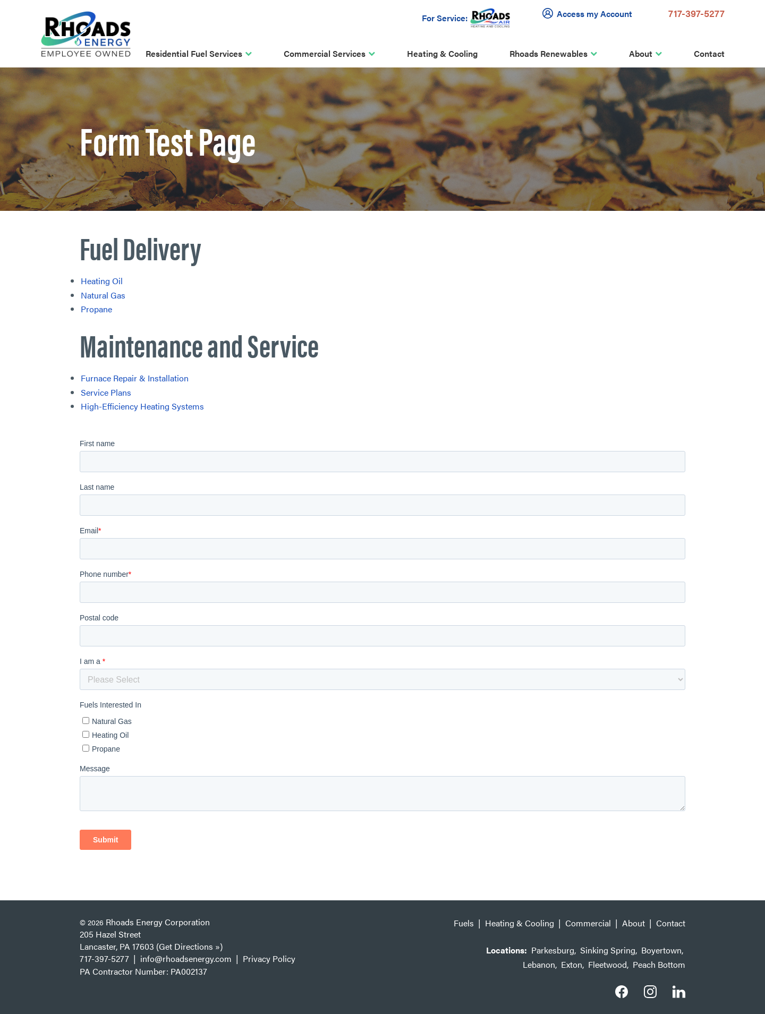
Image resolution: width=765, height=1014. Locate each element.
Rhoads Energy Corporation (158, 922)
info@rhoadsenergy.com (186, 958)
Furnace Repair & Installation (135, 378)
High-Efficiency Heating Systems (142, 406)
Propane (96, 309)
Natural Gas (103, 295)
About (640, 53)
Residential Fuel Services (194, 53)
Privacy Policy (269, 958)
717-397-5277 (696, 13)
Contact (709, 53)
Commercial (588, 923)
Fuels (464, 923)
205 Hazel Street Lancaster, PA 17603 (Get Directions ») (151, 940)
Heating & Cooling (442, 53)
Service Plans (106, 392)
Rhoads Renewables (548, 53)
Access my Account (589, 13)
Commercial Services (325, 53)
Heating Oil (102, 281)
